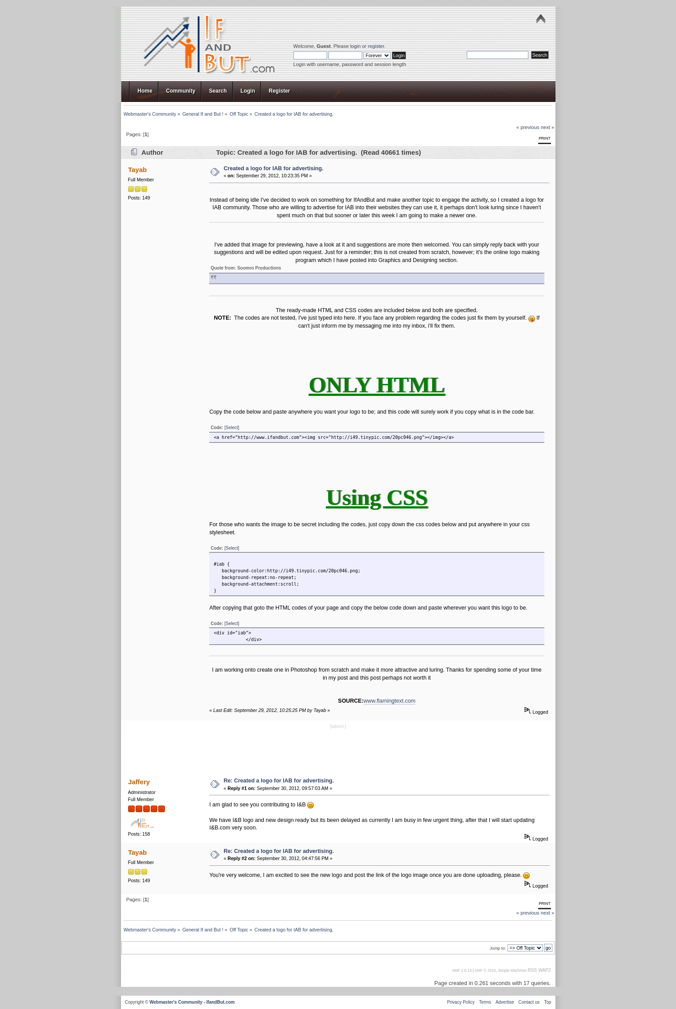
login (355, 46)
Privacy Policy (460, 1002)
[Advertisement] (338, 750)
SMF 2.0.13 (462, 970)
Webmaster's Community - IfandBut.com (191, 1002)
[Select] (231, 427)
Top (547, 1002)
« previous (527, 127)
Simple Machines (512, 970)
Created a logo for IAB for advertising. (273, 168)
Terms (485, 1002)
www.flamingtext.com (389, 701)
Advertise (505, 1002)
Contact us (529, 1002)
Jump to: (498, 948)
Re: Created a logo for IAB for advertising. (278, 781)
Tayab (137, 169)
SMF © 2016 (485, 970)
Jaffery (139, 782)
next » (548, 127)
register (376, 46)
